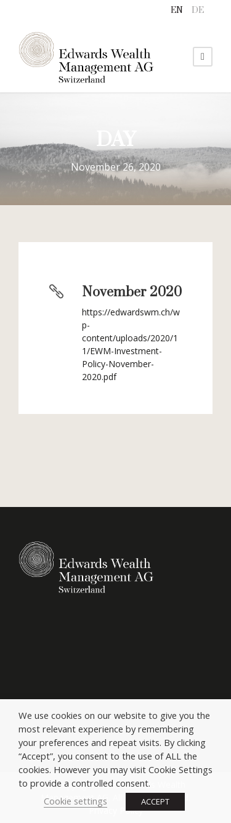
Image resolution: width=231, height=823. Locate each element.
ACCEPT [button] (155, 801)
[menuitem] (177, 11)
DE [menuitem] (198, 10)
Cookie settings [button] (75, 801)
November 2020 (132, 292)
